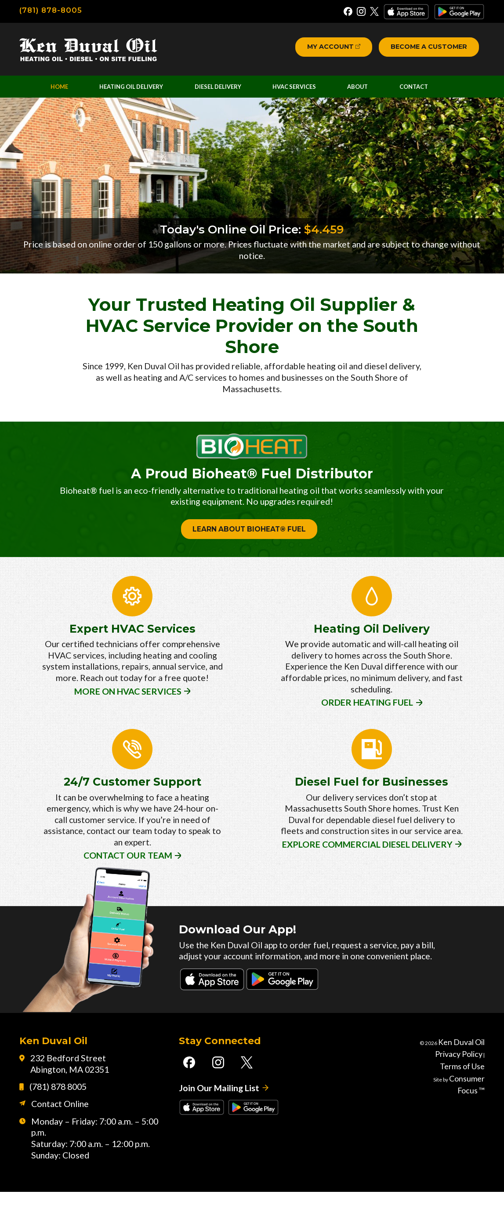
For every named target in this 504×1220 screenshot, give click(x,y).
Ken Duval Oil (469, 1074)
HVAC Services (302, 91)
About (364, 91)
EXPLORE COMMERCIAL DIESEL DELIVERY (366, 858)
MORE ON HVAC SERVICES (127, 719)
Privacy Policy (444, 1085)
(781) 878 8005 (53, 1122)
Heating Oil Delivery (134, 91)
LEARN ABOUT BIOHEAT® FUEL (249, 548)
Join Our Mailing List (216, 1123)
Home (61, 91)
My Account (318, 49)
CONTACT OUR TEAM (127, 870)
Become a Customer (424, 49)
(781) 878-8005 (52, 10)
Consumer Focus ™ (462, 1108)
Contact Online (54, 1140)
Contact (418, 91)
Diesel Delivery (224, 91)
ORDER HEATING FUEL (366, 719)
